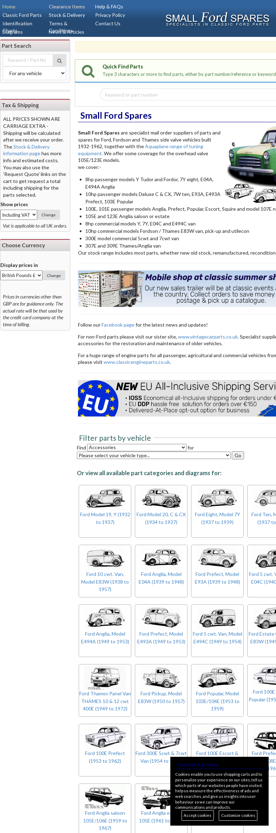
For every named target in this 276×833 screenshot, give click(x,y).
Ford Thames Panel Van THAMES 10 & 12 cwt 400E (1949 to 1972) (105, 701)
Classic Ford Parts (22, 15)
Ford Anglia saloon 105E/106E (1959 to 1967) (105, 820)
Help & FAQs (109, 6)
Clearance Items (67, 6)
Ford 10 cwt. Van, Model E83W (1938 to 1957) (105, 581)
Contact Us (107, 23)
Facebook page (118, 325)
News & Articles (66, 32)
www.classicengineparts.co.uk (137, 362)
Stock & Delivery (67, 15)
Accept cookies (197, 815)
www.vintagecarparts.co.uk (208, 337)
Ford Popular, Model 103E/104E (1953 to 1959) (217, 701)
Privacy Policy (110, 15)
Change (48, 214)
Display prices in (19, 265)
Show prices (14, 204)
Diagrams (12, 32)
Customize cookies (238, 815)
